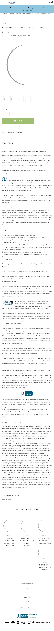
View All (27, 597)
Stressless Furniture (35, 358)
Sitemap (27, 602)
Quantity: (5, 110)
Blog (27, 593)
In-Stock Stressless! (17, 8)
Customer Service (27, 584)
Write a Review (27, 36)
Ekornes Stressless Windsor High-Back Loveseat (27, 540)
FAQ (27, 588)
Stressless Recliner (23, 235)
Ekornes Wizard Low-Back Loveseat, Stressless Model (44, 540)
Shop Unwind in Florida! (36, 8)
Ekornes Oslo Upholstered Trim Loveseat (44, 567)
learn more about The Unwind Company (12, 296)
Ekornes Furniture (12, 235)
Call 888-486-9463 (27, 10)
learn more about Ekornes (37, 293)
